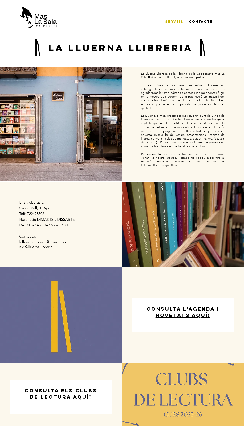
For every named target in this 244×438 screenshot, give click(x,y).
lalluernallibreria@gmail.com (160, 165)
